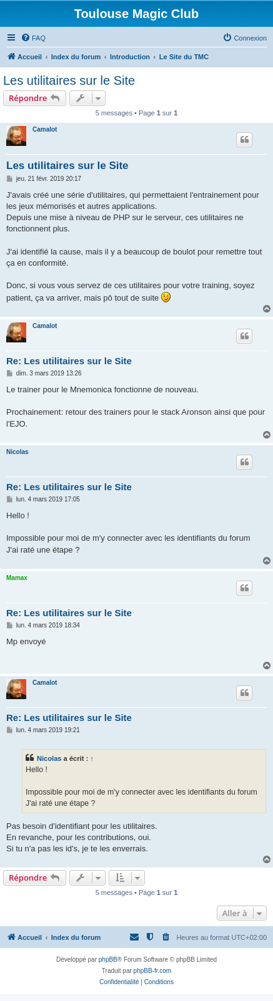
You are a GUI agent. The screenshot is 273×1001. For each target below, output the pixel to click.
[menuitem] (33, 38)
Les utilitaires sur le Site (69, 80)
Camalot (44, 129)
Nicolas (17, 451)
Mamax (16, 577)
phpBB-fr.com (153, 970)
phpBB (108, 959)
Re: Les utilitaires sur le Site (69, 360)
